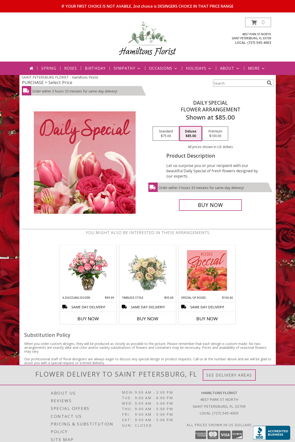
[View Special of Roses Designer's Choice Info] (207, 270)
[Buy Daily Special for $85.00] (210, 205)
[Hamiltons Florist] (147, 39)
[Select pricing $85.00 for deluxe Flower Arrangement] (190, 134)
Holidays (199, 68)
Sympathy (127, 68)
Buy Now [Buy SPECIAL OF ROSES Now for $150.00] (207, 319)
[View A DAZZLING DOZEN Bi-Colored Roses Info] (88, 270)
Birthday (95, 68)
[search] (269, 83)
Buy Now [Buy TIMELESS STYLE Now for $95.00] (147, 319)
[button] (258, 22)
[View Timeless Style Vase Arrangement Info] (147, 270)
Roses (70, 68)
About (230, 68)
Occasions (163, 68)
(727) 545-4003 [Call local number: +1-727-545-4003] (259, 42)
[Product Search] (239, 83)
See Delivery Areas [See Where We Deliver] (229, 375)
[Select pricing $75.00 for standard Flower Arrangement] (166, 134)
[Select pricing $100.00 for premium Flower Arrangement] (215, 134)
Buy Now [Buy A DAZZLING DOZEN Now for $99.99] (88, 319)
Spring (48, 68)
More (257, 68)
